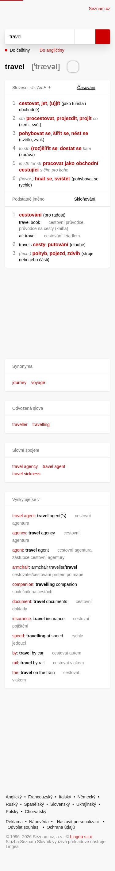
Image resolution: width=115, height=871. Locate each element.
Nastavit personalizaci (78, 821)
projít (85, 118)
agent (17, 550)
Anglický (14, 796)
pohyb (40, 253)
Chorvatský (35, 811)
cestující (29, 169)
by (14, 652)
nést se (79, 133)
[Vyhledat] (33, 36)
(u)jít (54, 103)
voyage (38, 382)
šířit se (61, 133)
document (21, 601)
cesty (39, 244)
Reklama (14, 821)
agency (19, 532)
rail (15, 662)
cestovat (29, 103)
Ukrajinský (86, 804)
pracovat (53, 163)
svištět (62, 178)
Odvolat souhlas (23, 827)
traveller (20, 424)
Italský (65, 796)
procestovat (40, 118)
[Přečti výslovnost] (73, 67)
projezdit (66, 118)
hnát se (43, 178)
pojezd (57, 253)
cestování (30, 214)
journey (19, 382)
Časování (90, 87)
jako (70, 163)
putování (58, 244)
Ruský (12, 804)
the (15, 672)
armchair (20, 567)
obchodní (87, 163)
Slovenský (60, 804)
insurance (21, 618)
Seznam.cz (99, 8)
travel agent (54, 466)
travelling (41, 424)
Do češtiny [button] (20, 50)
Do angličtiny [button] (52, 50)
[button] (57, 366)
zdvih (73, 253)
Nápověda (39, 821)
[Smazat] (67, 36)
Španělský (34, 804)
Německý (86, 796)
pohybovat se (35, 133)
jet (44, 103)
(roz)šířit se (44, 148)
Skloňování (88, 199)
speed (18, 635)
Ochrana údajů (61, 827)
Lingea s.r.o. (82, 836)
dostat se (70, 148)
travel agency (25, 466)
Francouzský (40, 796)
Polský (12, 811)
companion (22, 584)
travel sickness (26, 473)
